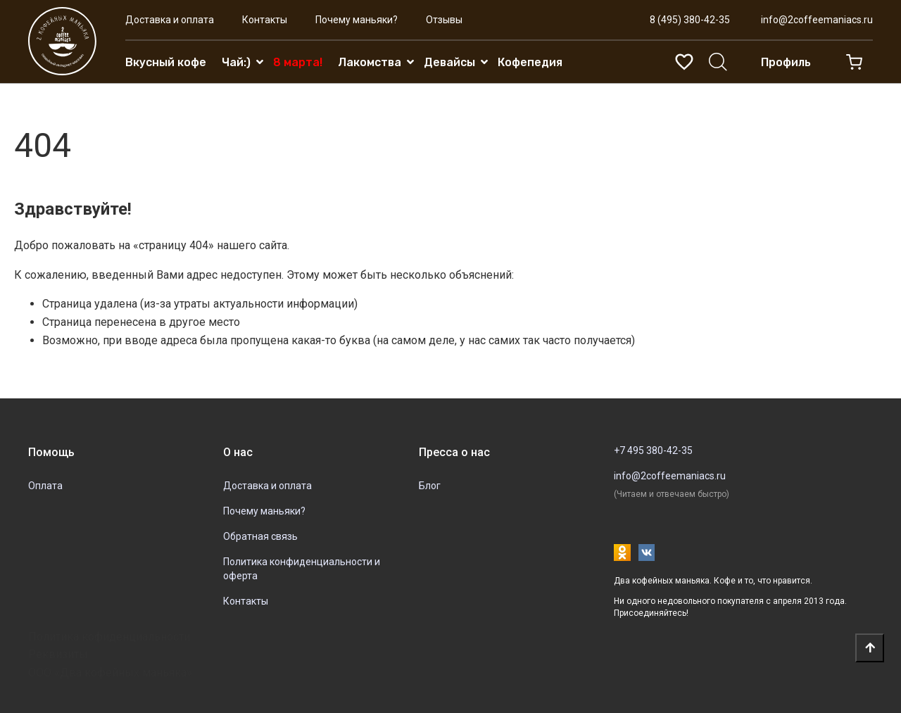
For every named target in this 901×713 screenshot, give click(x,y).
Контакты (264, 19)
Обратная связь (260, 536)
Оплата (45, 485)
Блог (430, 485)
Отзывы (444, 19)
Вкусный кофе (165, 62)
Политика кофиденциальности (109, 636)
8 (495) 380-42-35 (690, 19)
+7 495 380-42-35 (653, 450)
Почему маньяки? (356, 19)
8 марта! (297, 62)
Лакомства (369, 62)
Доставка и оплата (169, 19)
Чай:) (236, 62)
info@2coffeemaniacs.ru (817, 19)
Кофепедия (530, 62)
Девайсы (449, 62)
